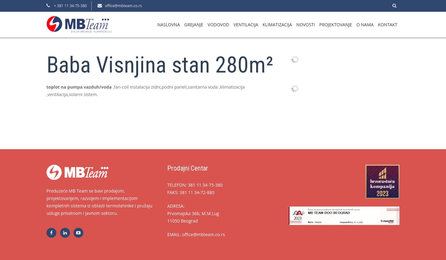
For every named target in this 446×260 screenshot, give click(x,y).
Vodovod (218, 25)
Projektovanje (335, 25)
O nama (365, 25)
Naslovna (168, 25)
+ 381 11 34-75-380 (70, 5)
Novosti (305, 25)
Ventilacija (246, 25)
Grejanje (193, 25)
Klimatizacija (277, 25)
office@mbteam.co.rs (123, 5)
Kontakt (387, 25)
